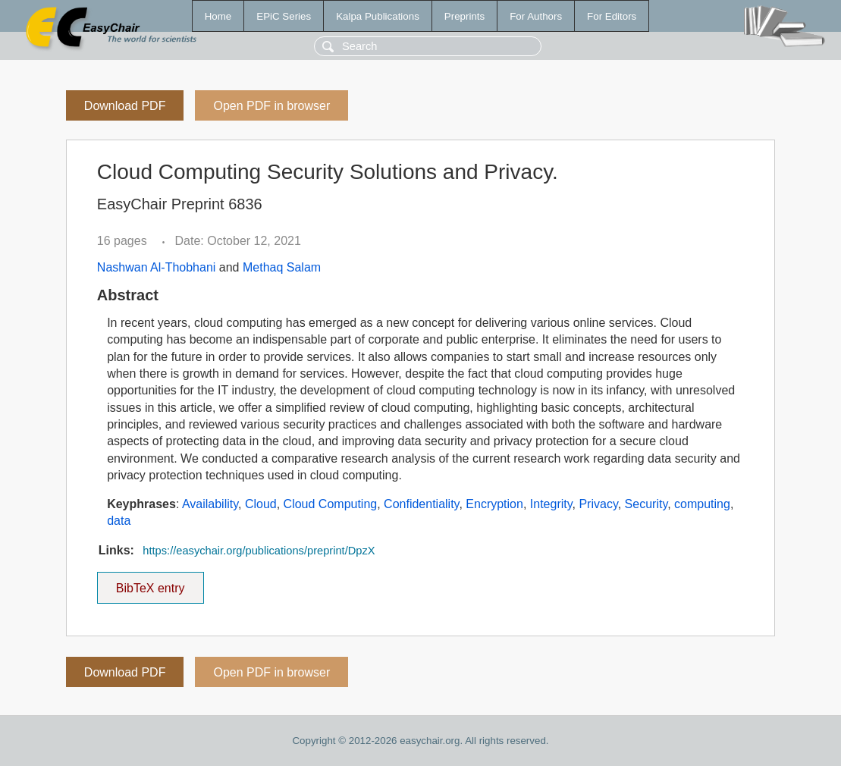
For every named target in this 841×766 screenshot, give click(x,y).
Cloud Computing (331, 504)
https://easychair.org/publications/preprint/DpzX (259, 551)
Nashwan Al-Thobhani (156, 267)
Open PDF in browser (271, 105)
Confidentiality (421, 504)
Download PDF (125, 105)
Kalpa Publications (377, 16)
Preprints (464, 16)
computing (702, 504)
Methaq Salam (282, 267)
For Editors (611, 16)
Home (218, 16)
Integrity (551, 504)
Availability (210, 504)
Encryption (494, 504)
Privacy (598, 504)
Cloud (261, 504)
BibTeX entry (150, 583)
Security (646, 504)
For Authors (536, 16)
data (118, 520)
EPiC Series (283, 16)
